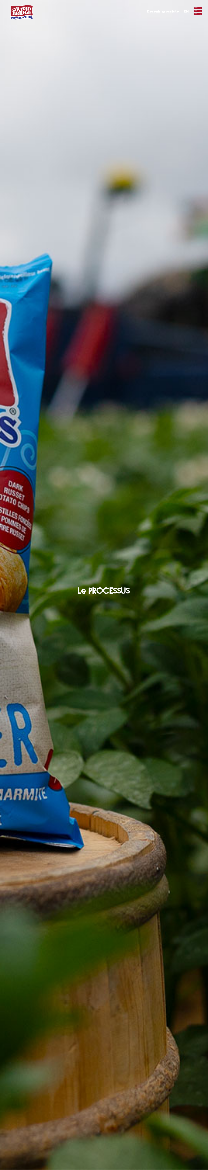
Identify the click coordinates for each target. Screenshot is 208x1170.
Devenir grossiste (163, 11)
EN (186, 11)
